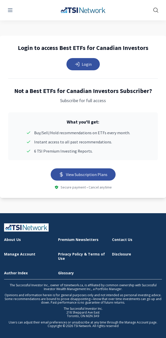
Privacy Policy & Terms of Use (81, 256)
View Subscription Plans (83, 174)
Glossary (66, 273)
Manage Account (19, 254)
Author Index (16, 273)
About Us (12, 240)
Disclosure (121, 254)
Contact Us (122, 240)
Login (83, 64)
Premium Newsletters (78, 240)
